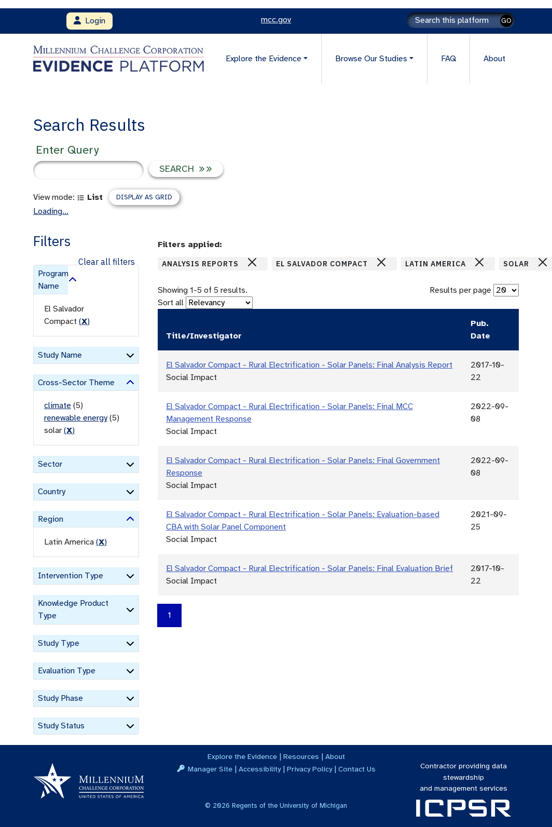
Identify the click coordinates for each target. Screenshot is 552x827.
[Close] (252, 262)
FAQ (448, 58)
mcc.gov (276, 20)
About (494, 58)
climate (57, 405)
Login (89, 21)
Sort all (171, 302)
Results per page (460, 290)
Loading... (50, 211)
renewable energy (75, 418)
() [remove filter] (84, 321)
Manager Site (210, 769)
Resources (301, 756)
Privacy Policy (309, 769)
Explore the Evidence (242, 756)
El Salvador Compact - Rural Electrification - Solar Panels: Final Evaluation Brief (309, 568)
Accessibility (260, 769)
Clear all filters (106, 261)
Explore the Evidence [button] (263, 58)
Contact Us (357, 769)
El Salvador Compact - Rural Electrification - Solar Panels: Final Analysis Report (309, 365)
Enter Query (67, 150)
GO (506, 20)
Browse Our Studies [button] (371, 58)
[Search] (461, 20)
